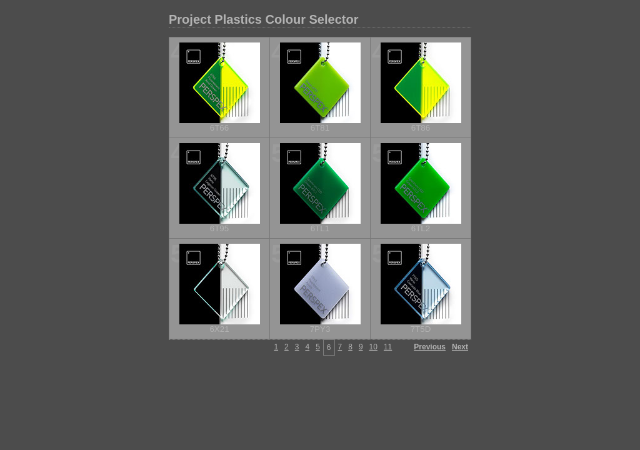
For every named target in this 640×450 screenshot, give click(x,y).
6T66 (219, 127)
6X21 (219, 329)
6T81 (320, 127)
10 (373, 346)
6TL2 (420, 228)
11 (388, 346)
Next (460, 346)
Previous (430, 346)
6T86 (420, 127)
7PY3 (320, 329)
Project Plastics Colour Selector (263, 19)
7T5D (421, 329)
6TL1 (320, 228)
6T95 (219, 228)
